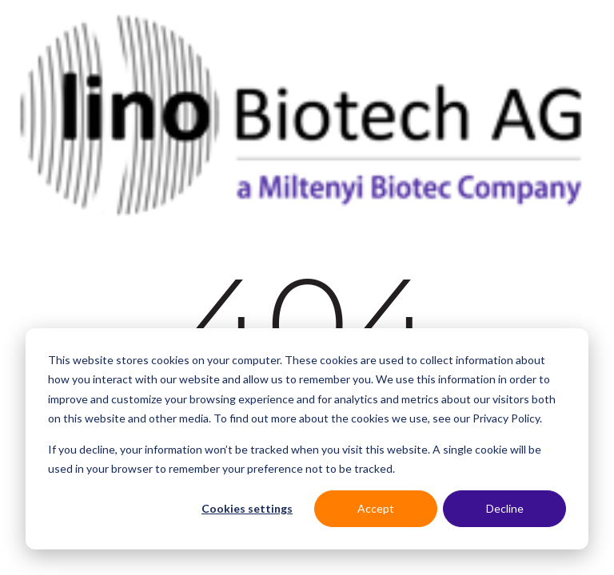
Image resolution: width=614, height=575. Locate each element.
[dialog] (307, 438)
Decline (505, 508)
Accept (375, 508)
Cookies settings (247, 508)
